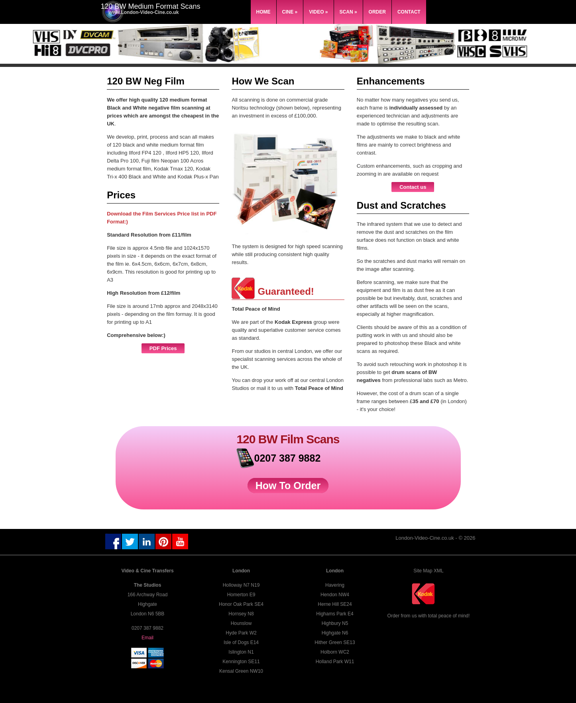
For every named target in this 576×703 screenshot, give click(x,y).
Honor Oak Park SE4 (241, 604)
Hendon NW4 (334, 594)
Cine (290, 12)
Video (318, 12)
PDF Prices (163, 348)
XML (439, 571)
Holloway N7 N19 (241, 585)
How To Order (288, 485)
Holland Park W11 (335, 661)
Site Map (422, 571)
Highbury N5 (335, 623)
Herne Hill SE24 (335, 604)
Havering (334, 585)
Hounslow (241, 623)
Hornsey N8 (241, 614)
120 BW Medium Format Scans (151, 6)
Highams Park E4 (334, 614)
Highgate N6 (335, 633)
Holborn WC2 (334, 652)
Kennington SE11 (240, 661)
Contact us (412, 187)
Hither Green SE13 (335, 642)
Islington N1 (241, 652)
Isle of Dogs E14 (241, 642)
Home (263, 12)
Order (377, 12)
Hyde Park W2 (241, 633)
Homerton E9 (241, 594)
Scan (348, 12)
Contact (409, 12)
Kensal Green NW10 (241, 671)
